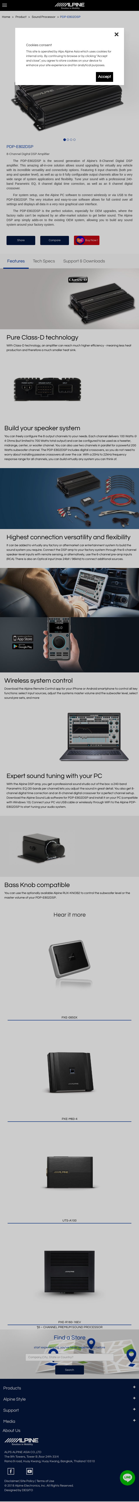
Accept (104, 77)
